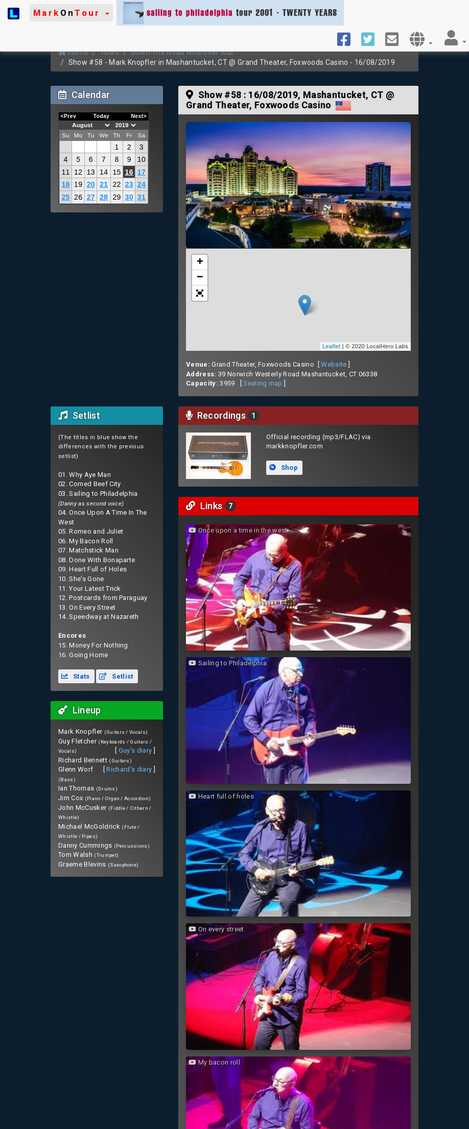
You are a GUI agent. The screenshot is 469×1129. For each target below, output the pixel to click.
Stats (75, 676)
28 (104, 197)
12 (78, 172)
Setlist (116, 676)
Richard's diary (129, 769)
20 (91, 184)
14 (104, 172)
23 (129, 184)
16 (129, 172)
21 (104, 184)
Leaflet (331, 346)
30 (129, 197)
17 (141, 172)
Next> (139, 116)
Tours (110, 52)
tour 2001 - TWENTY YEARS (230, 13)
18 (65, 184)
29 (116, 197)
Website (333, 364)
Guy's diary (135, 750)
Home (73, 52)
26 (78, 197)
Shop (283, 467)
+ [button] (200, 262)
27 (91, 197)
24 (141, 184)
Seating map (263, 383)
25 (65, 197)
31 (141, 197)
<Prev (69, 116)
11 (65, 172)
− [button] (200, 277)
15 (116, 172)
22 (116, 184)
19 (78, 184)
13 (91, 172)
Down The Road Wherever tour (183, 52)
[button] (71, 12)
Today (101, 116)
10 (141, 159)
